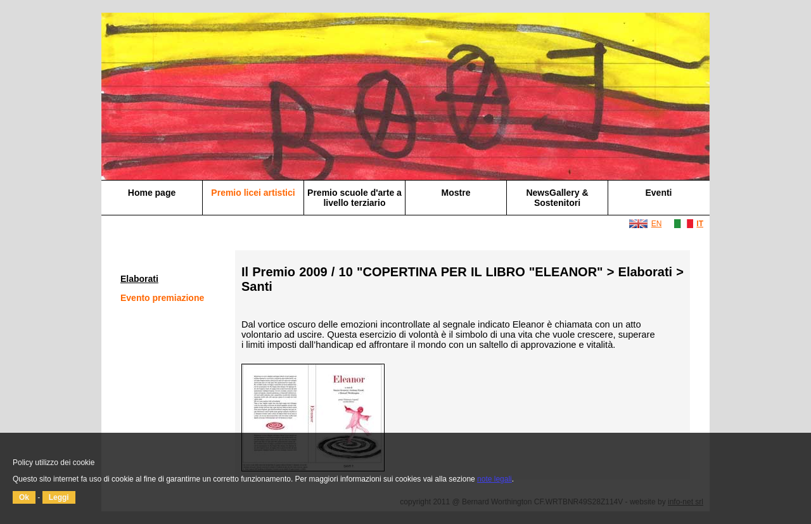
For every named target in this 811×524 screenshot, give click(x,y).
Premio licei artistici (253, 193)
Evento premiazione (162, 298)
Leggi (59, 497)
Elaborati (139, 279)
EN (656, 223)
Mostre (456, 193)
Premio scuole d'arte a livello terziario (354, 198)
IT (699, 223)
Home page (152, 193)
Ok (24, 497)
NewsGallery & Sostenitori (557, 198)
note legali (494, 479)
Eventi (658, 193)
